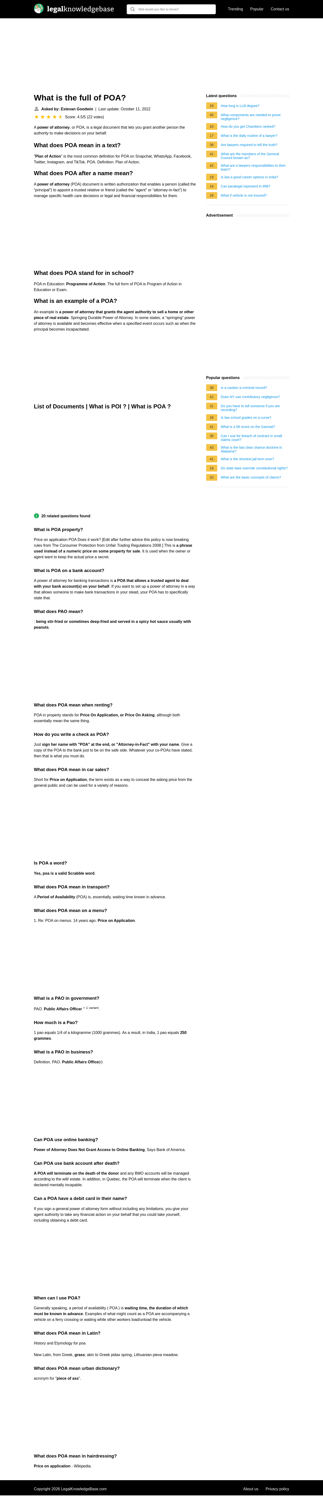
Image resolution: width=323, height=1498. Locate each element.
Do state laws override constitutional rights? (254, 468)
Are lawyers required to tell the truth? (249, 145)
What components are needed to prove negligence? (251, 117)
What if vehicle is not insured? (244, 195)
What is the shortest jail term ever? (247, 459)
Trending (235, 9)
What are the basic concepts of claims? (251, 477)
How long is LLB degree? (240, 106)
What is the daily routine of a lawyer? (249, 136)
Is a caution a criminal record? (244, 388)
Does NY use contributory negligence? (250, 397)
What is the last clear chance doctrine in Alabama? (251, 449)
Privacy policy (277, 1489)
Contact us (280, 9)
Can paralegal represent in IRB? (245, 186)
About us (250, 1489)
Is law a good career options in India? (249, 177)
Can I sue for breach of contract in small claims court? (251, 438)
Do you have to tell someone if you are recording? (250, 408)
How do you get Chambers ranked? (248, 126)
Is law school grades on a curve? (246, 417)
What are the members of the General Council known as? (250, 156)
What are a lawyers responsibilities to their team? (253, 167)
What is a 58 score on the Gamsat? (248, 427)
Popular (257, 9)
